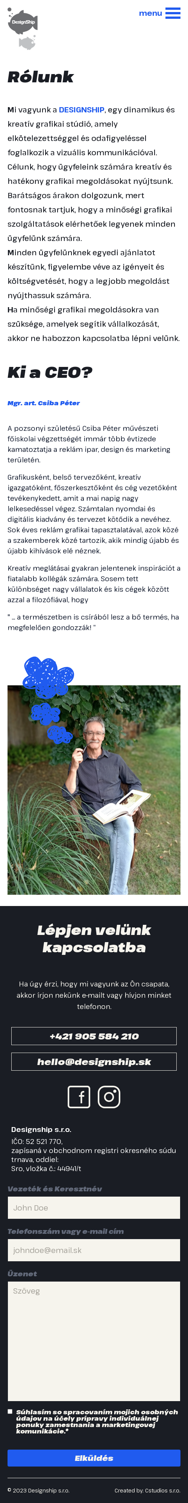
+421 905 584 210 (94, 1036)
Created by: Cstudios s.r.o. (147, 1491)
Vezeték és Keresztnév (55, 1188)
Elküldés (94, 1458)
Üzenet (22, 1273)
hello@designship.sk (94, 1061)
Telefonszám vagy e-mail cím (66, 1231)
